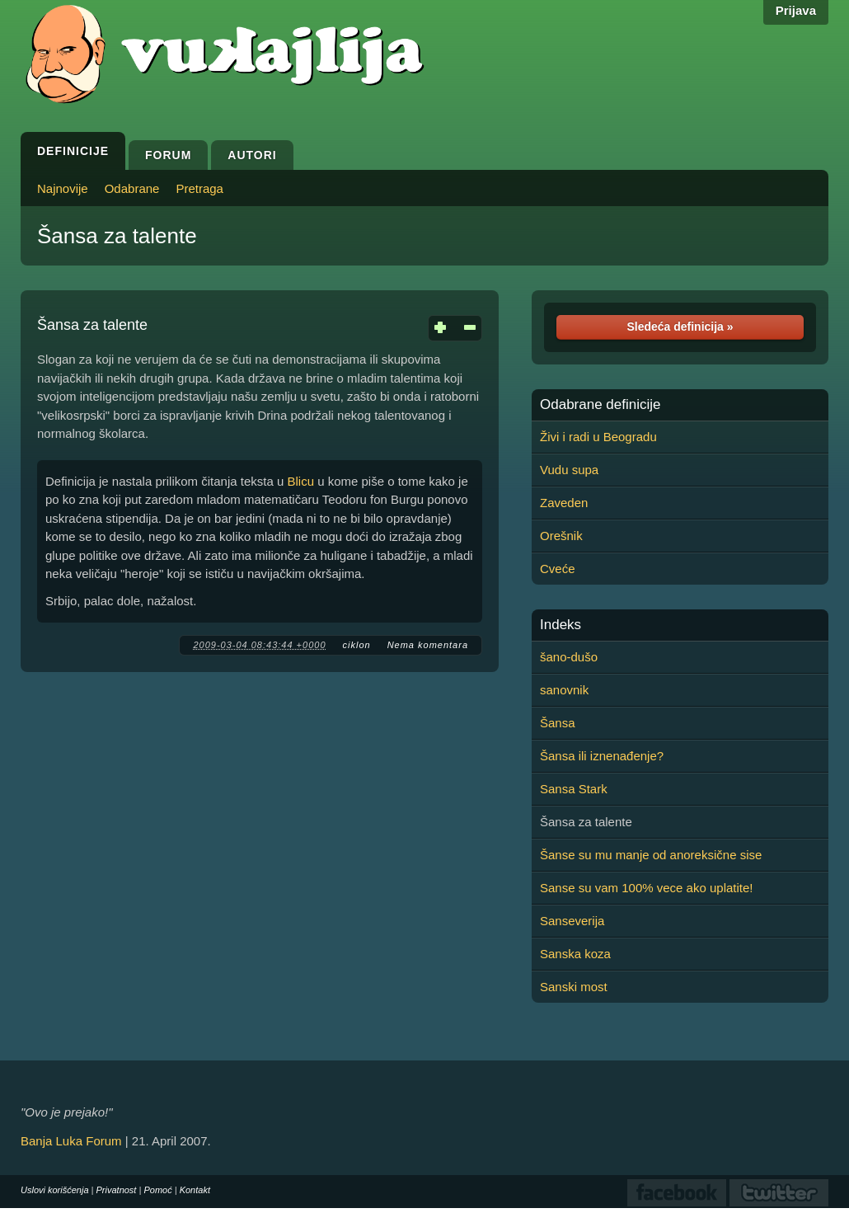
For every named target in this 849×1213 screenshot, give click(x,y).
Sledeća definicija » (679, 326)
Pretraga (199, 188)
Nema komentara (427, 645)
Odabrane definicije (600, 404)
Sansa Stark (573, 789)
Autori (251, 155)
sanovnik (564, 690)
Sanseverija (572, 921)
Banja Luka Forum (71, 1141)
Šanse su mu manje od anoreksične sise (651, 855)
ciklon (357, 645)
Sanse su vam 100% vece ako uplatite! (646, 888)
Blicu (300, 481)
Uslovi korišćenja (55, 1190)
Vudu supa (569, 470)
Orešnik (561, 536)
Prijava (796, 10)
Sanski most (573, 987)
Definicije (73, 151)
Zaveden (564, 503)
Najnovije (62, 188)
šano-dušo (569, 657)
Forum (168, 155)
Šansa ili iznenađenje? (602, 756)
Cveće (557, 569)
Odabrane (132, 188)
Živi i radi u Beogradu (598, 437)
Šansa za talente (117, 235)
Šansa (557, 723)
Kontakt (195, 1190)
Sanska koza (575, 954)
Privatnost (116, 1190)
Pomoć (157, 1190)
